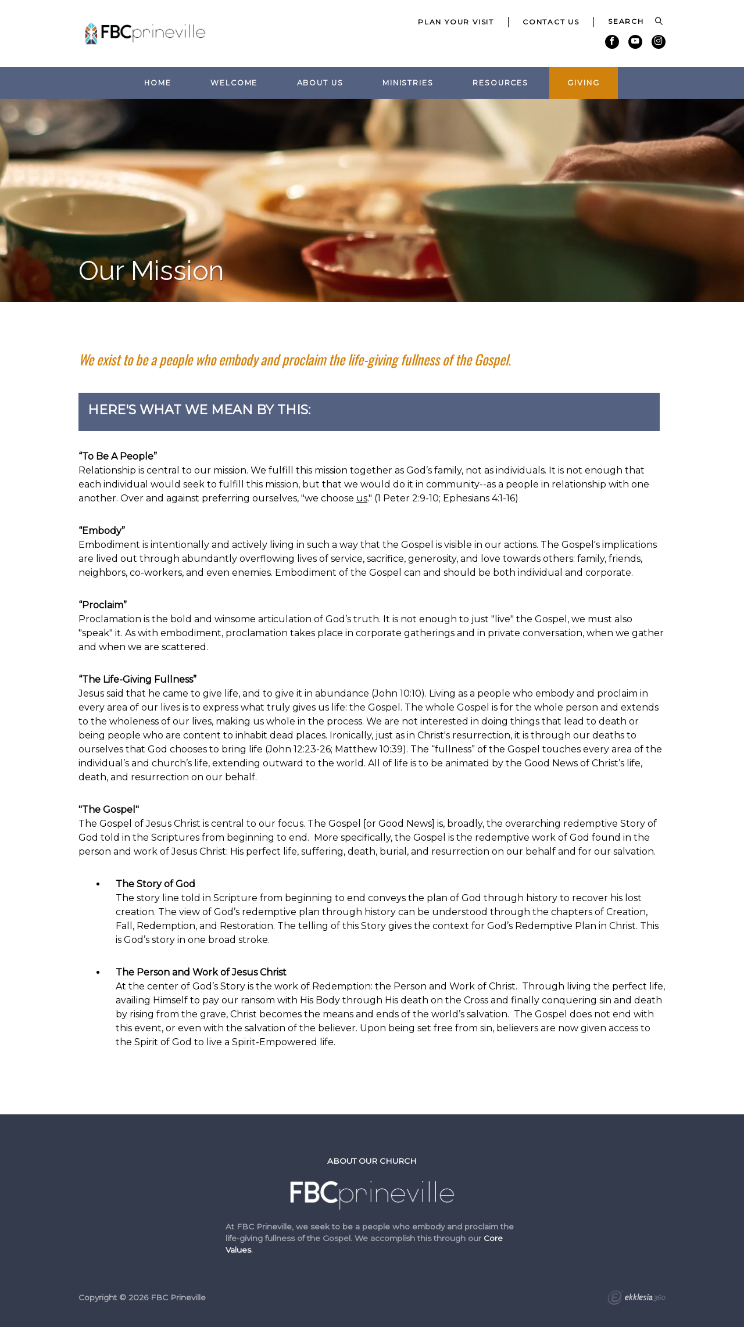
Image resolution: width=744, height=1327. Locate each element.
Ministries (408, 82)
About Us (320, 82)
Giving (583, 82)
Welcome (233, 82)
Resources (500, 82)
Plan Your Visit (456, 21)
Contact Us (551, 21)
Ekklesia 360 (636, 1299)
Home (157, 82)
